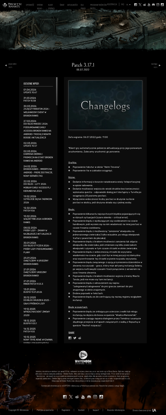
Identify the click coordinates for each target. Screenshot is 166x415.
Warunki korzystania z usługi (109, 385)
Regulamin (66, 409)
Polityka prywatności (88, 385)
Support (96, 409)
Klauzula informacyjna (116, 409)
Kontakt (81, 409)
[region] (38, 210)
